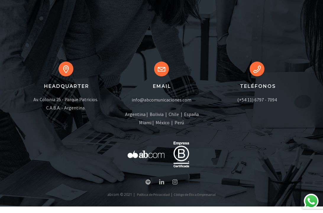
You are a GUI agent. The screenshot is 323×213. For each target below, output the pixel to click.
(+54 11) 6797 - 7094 (257, 100)
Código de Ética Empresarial (195, 194)
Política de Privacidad (153, 194)
